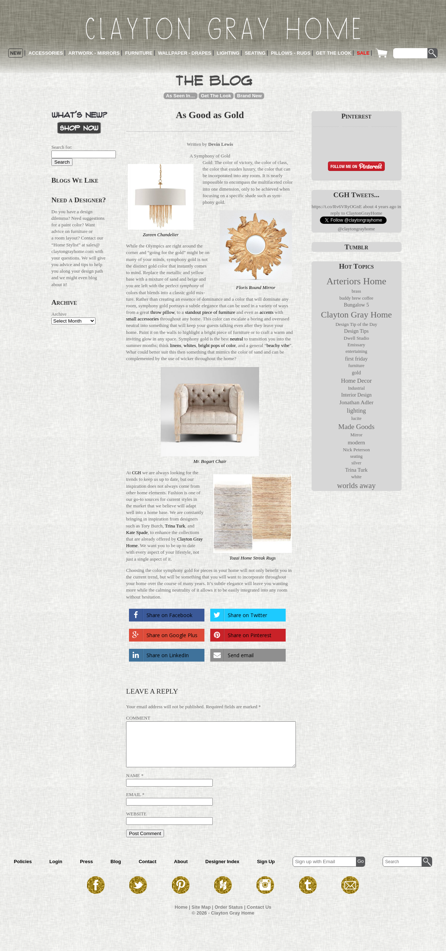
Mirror (356, 434)
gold (356, 372)
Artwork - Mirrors (94, 53)
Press (86, 870)
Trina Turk (175, 526)
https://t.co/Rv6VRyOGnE (337, 206)
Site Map (201, 916)
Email (133, 803)
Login (56, 870)
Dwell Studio (356, 338)
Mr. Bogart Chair (210, 461)
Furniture (138, 53)
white (356, 476)
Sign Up (266, 870)
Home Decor (356, 380)
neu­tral (236, 339)
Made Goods (356, 426)
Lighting (228, 53)
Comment (138, 718)
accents (266, 312)
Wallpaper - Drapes (184, 53)
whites (190, 345)
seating (356, 456)
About (181, 870)
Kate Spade (137, 532)
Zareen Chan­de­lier (161, 234)
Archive (59, 314)
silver (356, 462)
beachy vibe (277, 345)
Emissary (356, 344)
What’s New (79, 122)
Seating (255, 53)
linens (175, 345)
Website (136, 822)
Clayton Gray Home (356, 314)
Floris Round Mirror (255, 287)
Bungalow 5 (356, 305)
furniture (356, 365)
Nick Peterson (356, 449)
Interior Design (356, 395)
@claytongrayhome (356, 228)
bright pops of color (216, 345)
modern (356, 442)
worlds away (356, 485)
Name (133, 784)
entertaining (356, 351)
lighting (356, 410)
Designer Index (222, 870)
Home (181, 916)
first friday (356, 359)
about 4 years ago (379, 206)
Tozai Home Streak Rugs (252, 558)
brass (356, 291)
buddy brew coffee (356, 298)
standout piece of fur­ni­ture (210, 312)
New (15, 53)
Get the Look (334, 53)
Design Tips (356, 331)
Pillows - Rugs (290, 53)
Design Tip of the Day (356, 324)
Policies (23, 870)
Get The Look (216, 95)
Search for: (61, 147)
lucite (356, 418)
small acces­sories (142, 318)
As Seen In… (180, 95)
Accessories (45, 53)
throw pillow (162, 312)
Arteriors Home (356, 281)
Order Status (229, 916)
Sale (363, 53)
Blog (115, 870)
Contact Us (259, 916)
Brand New (249, 95)
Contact (147, 870)
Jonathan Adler (356, 402)
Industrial (356, 388)
